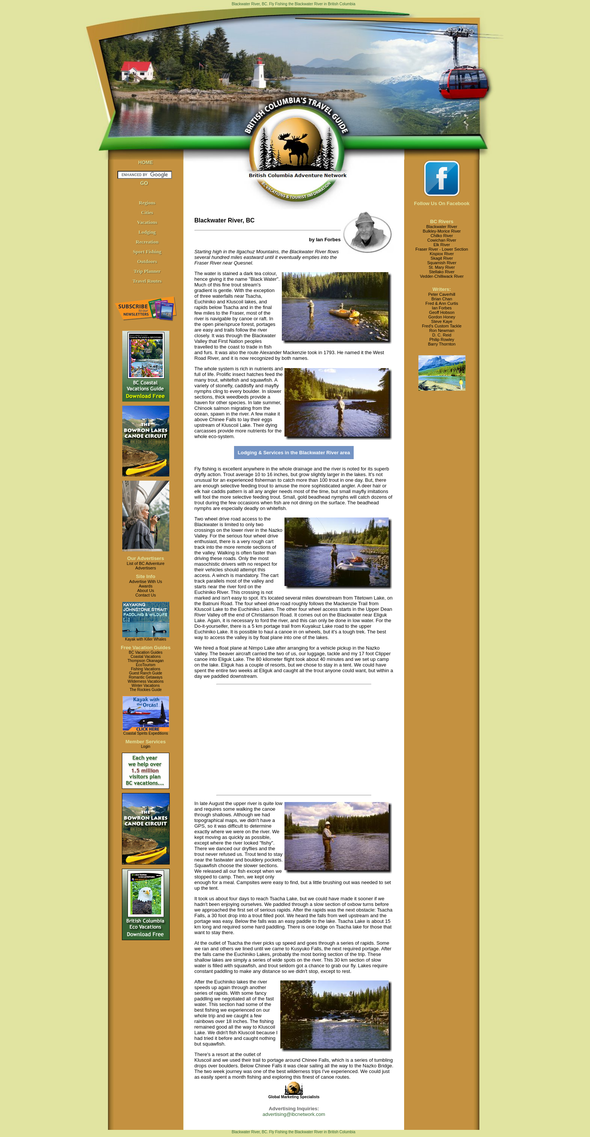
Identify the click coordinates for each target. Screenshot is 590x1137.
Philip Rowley (441, 339)
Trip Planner (147, 271)
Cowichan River (441, 240)
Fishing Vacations (145, 669)
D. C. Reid (442, 335)
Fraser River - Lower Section (441, 249)
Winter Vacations (146, 685)
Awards (145, 586)
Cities (147, 212)
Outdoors (147, 261)
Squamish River (441, 262)
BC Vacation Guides (145, 652)
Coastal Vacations (146, 656)
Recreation (147, 242)
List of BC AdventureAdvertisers (145, 565)
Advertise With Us (145, 581)
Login (145, 746)
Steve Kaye (441, 321)
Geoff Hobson (442, 312)
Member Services (146, 741)
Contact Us (145, 595)
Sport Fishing (147, 251)
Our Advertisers (145, 558)
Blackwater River (442, 226)
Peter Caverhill (441, 294)
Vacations (147, 222)
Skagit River (441, 258)
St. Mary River (442, 267)
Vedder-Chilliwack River (442, 276)
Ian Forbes (442, 308)
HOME (145, 162)
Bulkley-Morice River (442, 231)
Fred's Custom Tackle (441, 326)
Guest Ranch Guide (145, 673)
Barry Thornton (441, 344)
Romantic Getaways (145, 677)
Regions (147, 202)
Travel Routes (146, 281)
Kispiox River (442, 253)
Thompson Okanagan (146, 661)
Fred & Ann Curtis (442, 303)
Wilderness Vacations (145, 681)
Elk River (441, 244)
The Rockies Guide (145, 690)
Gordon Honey (441, 317)
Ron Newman (442, 330)
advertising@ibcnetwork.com (294, 1114)
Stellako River (442, 271)
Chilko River (441, 235)
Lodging (147, 232)
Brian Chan (441, 299)
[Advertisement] (280, 739)
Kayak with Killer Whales (145, 639)
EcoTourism (145, 665)
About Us (145, 590)
